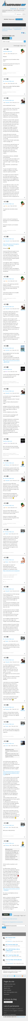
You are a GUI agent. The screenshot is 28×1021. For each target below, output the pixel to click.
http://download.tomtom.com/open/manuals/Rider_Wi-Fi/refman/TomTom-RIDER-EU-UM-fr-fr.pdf (15, 773)
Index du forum (6, 28)
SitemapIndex (18, 976)
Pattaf (6, 533)
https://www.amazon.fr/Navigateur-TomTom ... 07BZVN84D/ (11, 244)
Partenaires (6, 994)
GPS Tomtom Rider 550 (12, 944)
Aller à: (3, 924)
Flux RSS (24, 976)
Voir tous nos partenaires (10, 1014)
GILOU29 (7, 350)
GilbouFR (7, 102)
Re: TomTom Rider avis (8, 81)
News (5, 976)
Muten (6, 562)
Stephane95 (10, 963)
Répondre (7, 38)
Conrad (9, 952)
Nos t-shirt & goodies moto (10, 992)
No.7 (6, 371)
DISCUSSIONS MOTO (17, 28)
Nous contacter (7, 990)
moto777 (9, 956)
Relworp (7, 465)
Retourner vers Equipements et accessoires (13, 922)
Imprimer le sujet (22, 33)
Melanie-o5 (9, 941)
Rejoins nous (7, 988)
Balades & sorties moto (9, 984)
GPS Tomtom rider (10, 937)
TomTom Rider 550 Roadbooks (14, 959)
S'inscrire (13, 9)
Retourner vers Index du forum (10, 919)
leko (6, 53)
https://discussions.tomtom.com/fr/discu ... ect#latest (12, 889)
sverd (6, 745)
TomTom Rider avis (7, 51)
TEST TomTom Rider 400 (12, 955)
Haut (24, 197)
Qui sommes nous (8, 986)
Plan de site (10, 976)
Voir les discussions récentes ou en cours (4, 25)
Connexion (22, 9)
